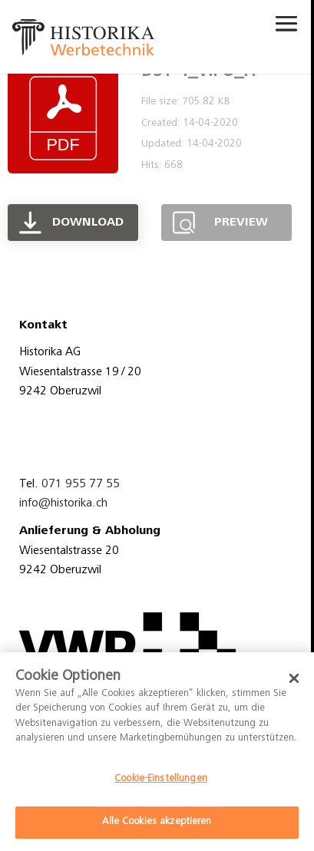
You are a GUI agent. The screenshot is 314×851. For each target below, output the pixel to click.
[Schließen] (294, 678)
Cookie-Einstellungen (160, 779)
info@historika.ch (63, 503)
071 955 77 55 (80, 484)
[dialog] (157, 751)
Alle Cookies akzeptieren (156, 822)
